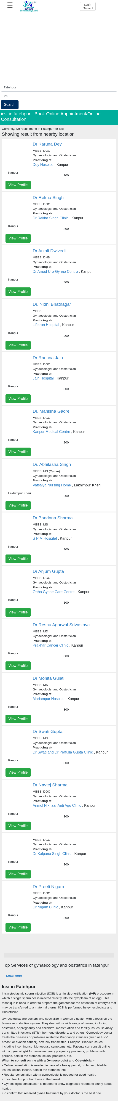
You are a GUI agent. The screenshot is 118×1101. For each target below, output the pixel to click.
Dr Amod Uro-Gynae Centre (55, 271)
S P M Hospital (45, 538)
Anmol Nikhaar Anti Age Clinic (57, 805)
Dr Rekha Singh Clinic (51, 218)
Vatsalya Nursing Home (52, 485)
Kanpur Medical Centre (51, 432)
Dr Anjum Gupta (48, 571)
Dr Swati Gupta (47, 731)
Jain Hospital (43, 378)
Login (88, 6)
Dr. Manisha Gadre (51, 411)
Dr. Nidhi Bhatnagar (52, 304)
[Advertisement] (59, 48)
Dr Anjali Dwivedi (49, 250)
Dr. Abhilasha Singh (52, 464)
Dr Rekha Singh (48, 197)
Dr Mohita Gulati (48, 678)
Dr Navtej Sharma (50, 785)
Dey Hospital (43, 165)
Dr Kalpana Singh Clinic (52, 854)
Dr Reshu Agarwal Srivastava (61, 624)
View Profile (18, 185)
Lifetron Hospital (46, 325)
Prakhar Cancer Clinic (50, 645)
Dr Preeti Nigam (48, 886)
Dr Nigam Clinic (45, 907)
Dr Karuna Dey (47, 144)
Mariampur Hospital (48, 699)
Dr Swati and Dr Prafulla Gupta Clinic (63, 752)
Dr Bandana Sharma (53, 517)
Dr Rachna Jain (48, 357)
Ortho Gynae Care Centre (54, 592)
